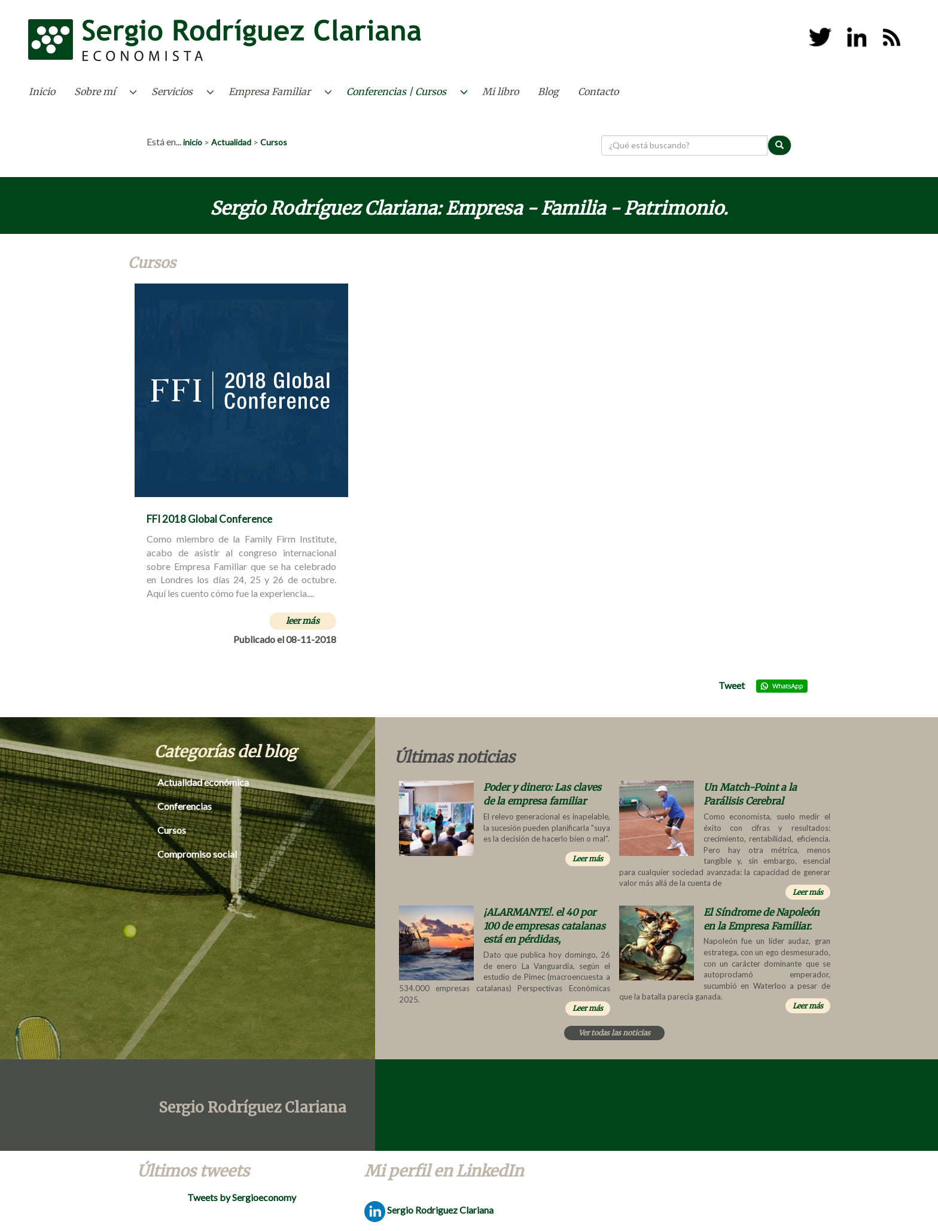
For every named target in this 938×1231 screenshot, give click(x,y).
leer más (302, 621)
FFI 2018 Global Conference (209, 519)
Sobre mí (94, 91)
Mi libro (500, 91)
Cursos (273, 142)
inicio (192, 142)
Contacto (598, 91)
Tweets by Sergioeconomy (241, 1197)
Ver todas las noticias (614, 1032)
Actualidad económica (203, 782)
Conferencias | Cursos (396, 91)
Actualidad (231, 142)
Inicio (42, 91)
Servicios (172, 91)
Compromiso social (197, 854)
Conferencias (184, 806)
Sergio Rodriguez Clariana (429, 1209)
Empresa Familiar (269, 91)
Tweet (731, 685)
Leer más (587, 858)
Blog (548, 91)
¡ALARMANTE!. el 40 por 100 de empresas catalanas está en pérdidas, (544, 926)
